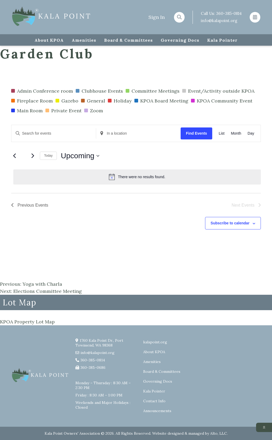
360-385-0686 (92, 367)
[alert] (137, 176)
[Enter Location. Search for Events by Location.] (138, 133)
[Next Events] (32, 156)
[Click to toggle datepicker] (80, 156)
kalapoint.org (155, 342)
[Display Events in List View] (221, 133)
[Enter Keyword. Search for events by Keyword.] (53, 133)
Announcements (157, 410)
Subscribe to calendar (230, 223)
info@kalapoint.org (219, 20)
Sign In (156, 17)
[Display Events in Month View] (236, 133)
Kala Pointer (222, 40)
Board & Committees (128, 40)
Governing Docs (180, 40)
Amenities (84, 40)
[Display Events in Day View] (251, 133)
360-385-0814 (229, 13)
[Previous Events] (14, 156)
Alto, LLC (218, 433)
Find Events (196, 133)
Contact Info (154, 401)
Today (48, 155)
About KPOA (49, 40)
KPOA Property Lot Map (27, 322)
